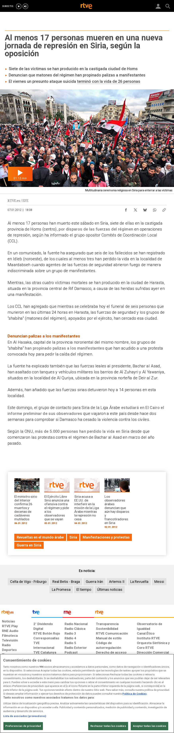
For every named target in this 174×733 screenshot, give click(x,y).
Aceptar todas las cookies (149, 725)
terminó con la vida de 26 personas (108, 81)
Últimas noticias (109, 589)
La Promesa (61, 589)
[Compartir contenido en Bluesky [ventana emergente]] (145, 209)
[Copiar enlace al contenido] (164, 209)
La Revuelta (139, 582)
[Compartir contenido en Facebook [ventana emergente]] (126, 209)
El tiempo (83, 589)
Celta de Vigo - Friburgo (28, 582)
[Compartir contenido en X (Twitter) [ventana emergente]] (135, 209)
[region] (87, 693)
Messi (159, 582)
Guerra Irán (94, 582)
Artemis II (116, 582)
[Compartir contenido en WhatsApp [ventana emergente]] (154, 209)
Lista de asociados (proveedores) (24, 716)
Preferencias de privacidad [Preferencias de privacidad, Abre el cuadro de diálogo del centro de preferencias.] (23, 725)
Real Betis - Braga (66, 582)
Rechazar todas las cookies (108, 725)
